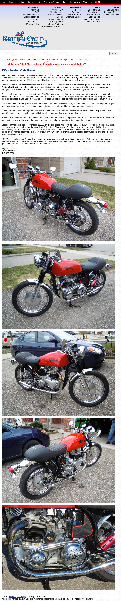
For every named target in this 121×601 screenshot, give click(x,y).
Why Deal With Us (31, 14)
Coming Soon (56, 21)
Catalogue (76, 12)
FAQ (37, 12)
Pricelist (77, 10)
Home (4, 2)
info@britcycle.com (36, 59)
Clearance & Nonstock (52, 26)
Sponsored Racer (92, 19)
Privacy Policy (32, 24)
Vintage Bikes (113, 10)
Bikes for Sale (94, 10)
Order (23, 2)
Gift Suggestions (55, 14)
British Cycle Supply (18, 596)
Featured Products (54, 24)
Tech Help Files (74, 14)
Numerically (57, 10)
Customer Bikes (93, 14)
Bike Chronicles (93, 21)
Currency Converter (52, 2)
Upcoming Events (111, 12)
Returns (35, 19)
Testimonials (33, 21)
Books (60, 17)
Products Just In (55, 19)
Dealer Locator (35, 2)
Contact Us (14, 2)
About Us (35, 10)
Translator (87, 2)
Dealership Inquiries (72, 2)
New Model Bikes (111, 14)
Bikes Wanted (94, 12)
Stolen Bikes (94, 17)
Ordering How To (31, 17)
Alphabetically (56, 12)
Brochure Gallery (73, 17)
